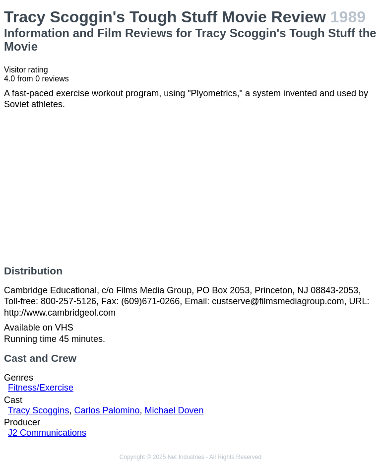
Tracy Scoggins (38, 410)
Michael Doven (173, 410)
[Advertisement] (190, 187)
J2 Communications (47, 433)
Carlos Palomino (106, 410)
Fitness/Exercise (40, 388)
